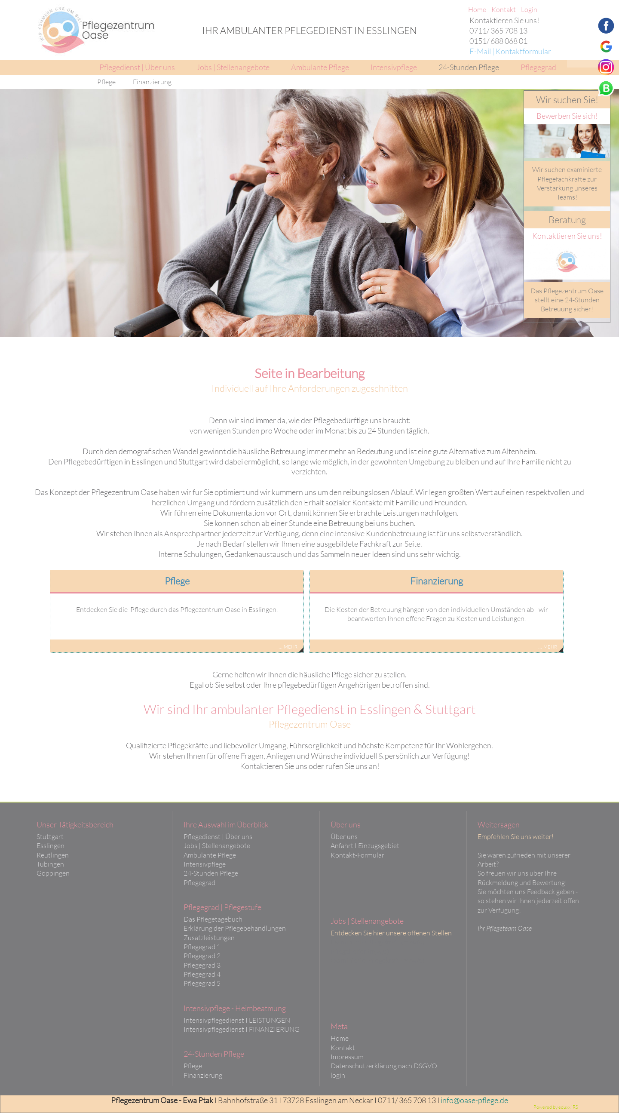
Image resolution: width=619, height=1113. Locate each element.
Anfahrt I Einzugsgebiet (365, 845)
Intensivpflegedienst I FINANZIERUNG (242, 1029)
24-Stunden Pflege (211, 873)
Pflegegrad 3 (202, 965)
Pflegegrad (199, 882)
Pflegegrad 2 (202, 955)
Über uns (344, 836)
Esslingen (50, 845)
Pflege (193, 1065)
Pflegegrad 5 (202, 983)
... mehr (288, 646)
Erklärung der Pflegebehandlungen (235, 928)
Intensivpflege (205, 864)
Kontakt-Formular (357, 855)
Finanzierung (203, 1075)
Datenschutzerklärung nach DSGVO (384, 1065)
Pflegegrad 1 (202, 946)
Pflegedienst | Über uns (218, 836)
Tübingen (50, 864)
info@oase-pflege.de (474, 1100)
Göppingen (53, 873)
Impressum (347, 1056)
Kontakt (343, 1047)
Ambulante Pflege (210, 855)
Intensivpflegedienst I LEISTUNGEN (237, 1020)
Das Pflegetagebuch (213, 919)
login (338, 1075)
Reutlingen (53, 855)
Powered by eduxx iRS (555, 1107)
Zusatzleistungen (209, 937)
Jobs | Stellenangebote (217, 845)
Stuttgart (50, 836)
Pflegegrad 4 (202, 974)
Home (340, 1038)
